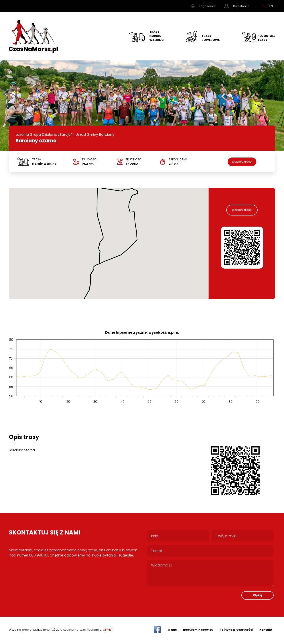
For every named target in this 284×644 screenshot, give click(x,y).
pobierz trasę (242, 162)
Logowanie (207, 6)
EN (271, 6)
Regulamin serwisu (198, 630)
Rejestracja (241, 6)
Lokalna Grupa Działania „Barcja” (44, 134)
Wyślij (257, 595)
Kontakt (265, 630)
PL (263, 6)
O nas (172, 630)
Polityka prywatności (236, 630)
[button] (85, 293)
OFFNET (108, 630)
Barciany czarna (36, 140)
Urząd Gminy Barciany (94, 134)
